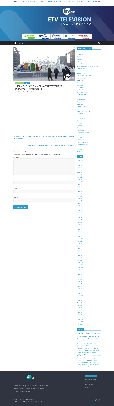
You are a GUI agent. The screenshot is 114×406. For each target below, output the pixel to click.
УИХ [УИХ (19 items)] (81, 355)
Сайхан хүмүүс (80, 113)
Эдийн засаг (80, 147)
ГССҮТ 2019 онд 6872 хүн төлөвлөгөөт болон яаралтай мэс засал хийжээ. (49, 145)
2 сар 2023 (79, 200)
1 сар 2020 (79, 288)
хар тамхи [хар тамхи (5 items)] (87, 364)
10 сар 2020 (80, 267)
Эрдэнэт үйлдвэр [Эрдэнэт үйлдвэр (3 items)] (90, 360)
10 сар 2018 (80, 321)
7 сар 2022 (79, 217)
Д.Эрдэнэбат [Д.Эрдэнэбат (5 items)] (92, 339)
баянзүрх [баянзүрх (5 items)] (85, 362)
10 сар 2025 (80, 165)
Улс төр (79, 135)
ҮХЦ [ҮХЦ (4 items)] (87, 366)
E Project (79, 52)
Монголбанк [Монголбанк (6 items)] (92, 346)
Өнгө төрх (79, 109)
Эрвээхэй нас (80, 149)
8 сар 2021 (79, 243)
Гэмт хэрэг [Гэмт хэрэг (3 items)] (85, 338)
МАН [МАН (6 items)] (84, 346)
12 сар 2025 (80, 160)
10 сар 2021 (80, 238)
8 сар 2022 (79, 215)
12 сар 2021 (80, 234)
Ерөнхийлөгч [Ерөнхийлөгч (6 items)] (83, 341)
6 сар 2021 (79, 248)
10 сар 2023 (80, 182)
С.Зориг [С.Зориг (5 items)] (80, 352)
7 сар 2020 (79, 274)
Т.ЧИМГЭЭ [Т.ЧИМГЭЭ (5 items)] (87, 352)
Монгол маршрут (81, 94)
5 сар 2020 (79, 279)
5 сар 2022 (79, 222)
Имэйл (15, 188)
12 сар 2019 (80, 291)
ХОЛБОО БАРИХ (90, 43)
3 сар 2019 (79, 312)
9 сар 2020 (79, 269)
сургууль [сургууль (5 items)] (97, 362)
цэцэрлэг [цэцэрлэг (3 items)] (83, 366)
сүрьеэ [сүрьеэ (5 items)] (80, 364)
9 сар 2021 (79, 241)
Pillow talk (79, 64)
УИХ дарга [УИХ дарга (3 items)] (88, 355)
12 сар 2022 (80, 205)
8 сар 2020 (79, 272)
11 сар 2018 (80, 319)
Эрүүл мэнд (80, 151)
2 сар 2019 (79, 314)
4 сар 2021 (79, 253)
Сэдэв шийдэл (80, 120)
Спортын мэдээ (81, 118)
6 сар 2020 (79, 276)
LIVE (59, 43)
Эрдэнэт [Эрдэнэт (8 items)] (81, 360)
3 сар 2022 (79, 227)
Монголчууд (80, 97)
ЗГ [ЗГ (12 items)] (81, 343)
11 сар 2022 (80, 208)
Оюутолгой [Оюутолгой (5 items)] (88, 350)
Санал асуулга (80, 116)
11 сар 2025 (80, 163)
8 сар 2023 (79, 186)
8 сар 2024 (79, 177)
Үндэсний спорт (81, 137)
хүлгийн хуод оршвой (82, 142)
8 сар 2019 (79, 300)
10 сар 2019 (80, 295)
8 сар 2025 (79, 167)
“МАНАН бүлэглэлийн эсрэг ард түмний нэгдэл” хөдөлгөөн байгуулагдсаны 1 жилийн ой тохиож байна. (43, 137)
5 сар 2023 (79, 193)
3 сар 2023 (79, 198)
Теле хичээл (41, 43)
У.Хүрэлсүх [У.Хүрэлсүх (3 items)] (94, 352)
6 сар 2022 (79, 219)
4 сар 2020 (79, 281)
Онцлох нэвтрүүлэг (82, 106)
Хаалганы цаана (81, 139)
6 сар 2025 (79, 170)
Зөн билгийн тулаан (82, 90)
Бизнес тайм (80, 80)
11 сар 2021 (80, 236)
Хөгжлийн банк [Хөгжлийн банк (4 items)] (96, 355)
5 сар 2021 (79, 250)
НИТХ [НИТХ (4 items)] (93, 348)
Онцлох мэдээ (80, 104)
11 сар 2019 (80, 293)
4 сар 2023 (79, 196)
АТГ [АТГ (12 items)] (82, 336)
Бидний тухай (79, 43)
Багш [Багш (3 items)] (80, 338)
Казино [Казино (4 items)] (90, 343)
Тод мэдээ (21, 43)
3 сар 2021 (79, 255)
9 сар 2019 (79, 298)
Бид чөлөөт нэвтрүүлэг (83, 78)
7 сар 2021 (79, 246)
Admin (24, 91)
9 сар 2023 (79, 184)
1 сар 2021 (79, 260)
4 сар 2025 (79, 172)
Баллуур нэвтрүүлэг (82, 71)
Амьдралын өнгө (81, 68)
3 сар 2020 (79, 283)
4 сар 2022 (79, 224)
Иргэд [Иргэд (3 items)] (86, 343)
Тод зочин (79, 125)
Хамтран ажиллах (67, 43)
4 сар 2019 (79, 310)
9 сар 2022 (79, 212)
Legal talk (79, 59)
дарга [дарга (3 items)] (91, 362)
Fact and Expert (81, 54)
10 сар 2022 (80, 210)
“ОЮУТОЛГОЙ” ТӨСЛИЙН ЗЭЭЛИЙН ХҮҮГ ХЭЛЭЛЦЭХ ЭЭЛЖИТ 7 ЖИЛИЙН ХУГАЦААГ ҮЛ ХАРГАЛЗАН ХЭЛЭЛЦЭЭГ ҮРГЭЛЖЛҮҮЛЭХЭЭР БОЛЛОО (54, 1)
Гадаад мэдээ (80, 87)
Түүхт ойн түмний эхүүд (83, 132)
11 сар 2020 (80, 264)
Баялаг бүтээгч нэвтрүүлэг (84, 75)
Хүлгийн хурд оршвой (82, 144)
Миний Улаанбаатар (82, 92)
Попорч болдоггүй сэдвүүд (84, 111)
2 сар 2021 (79, 257)
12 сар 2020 (80, 262)
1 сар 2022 (79, 231)
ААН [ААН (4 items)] (95, 333)
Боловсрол (80, 83)
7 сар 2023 (79, 189)
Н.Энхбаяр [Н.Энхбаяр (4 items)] (87, 348)
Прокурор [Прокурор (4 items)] (96, 350)
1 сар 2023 (79, 203)
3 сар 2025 (79, 174)
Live (78, 61)
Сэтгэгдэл (16, 157)
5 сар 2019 (79, 307)
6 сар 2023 (79, 191)
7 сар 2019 (79, 302)
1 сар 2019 (79, 317)
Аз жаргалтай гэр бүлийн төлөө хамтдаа (87, 66)
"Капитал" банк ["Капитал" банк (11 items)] (85, 333)
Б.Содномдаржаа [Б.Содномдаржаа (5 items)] (91, 336)
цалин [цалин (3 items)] (79, 366)
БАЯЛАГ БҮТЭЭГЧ (51, 43)
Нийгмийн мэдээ (19, 83)
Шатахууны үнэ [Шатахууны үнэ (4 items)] (90, 358)
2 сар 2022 (79, 229)
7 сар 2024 (79, 179)
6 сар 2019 (79, 305)
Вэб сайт (16, 197)
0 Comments (30, 91)
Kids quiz (79, 56)
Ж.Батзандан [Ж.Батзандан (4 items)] (93, 341)
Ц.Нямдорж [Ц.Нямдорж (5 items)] (81, 358)
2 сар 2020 (79, 286)
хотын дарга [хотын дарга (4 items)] (95, 364)
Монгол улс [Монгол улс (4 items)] (80, 348)
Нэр (15, 180)
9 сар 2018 (79, 324)
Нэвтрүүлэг (31, 43)
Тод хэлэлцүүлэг (81, 130)
